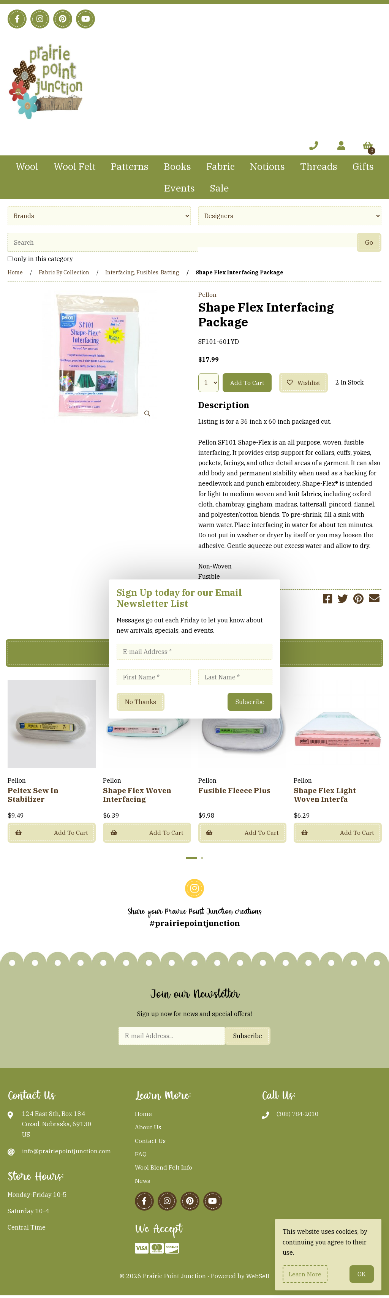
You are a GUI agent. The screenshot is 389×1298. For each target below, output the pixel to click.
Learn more (305, 1273)
